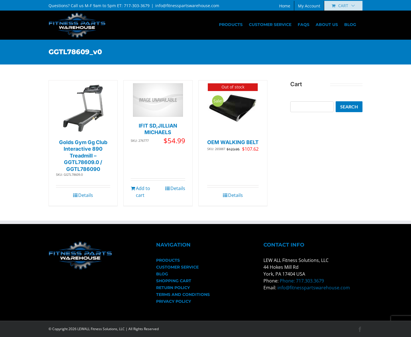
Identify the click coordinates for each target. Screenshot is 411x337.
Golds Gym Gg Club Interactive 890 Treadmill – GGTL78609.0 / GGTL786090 (83, 155)
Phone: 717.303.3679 (302, 281)
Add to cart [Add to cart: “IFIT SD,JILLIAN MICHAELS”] (143, 191)
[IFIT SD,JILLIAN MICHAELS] (158, 100)
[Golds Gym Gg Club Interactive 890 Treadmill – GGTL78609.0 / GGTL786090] (83, 108)
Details (85, 195)
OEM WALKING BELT (233, 142)
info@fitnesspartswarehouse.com (187, 5)
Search (349, 106)
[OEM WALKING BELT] (233, 108)
